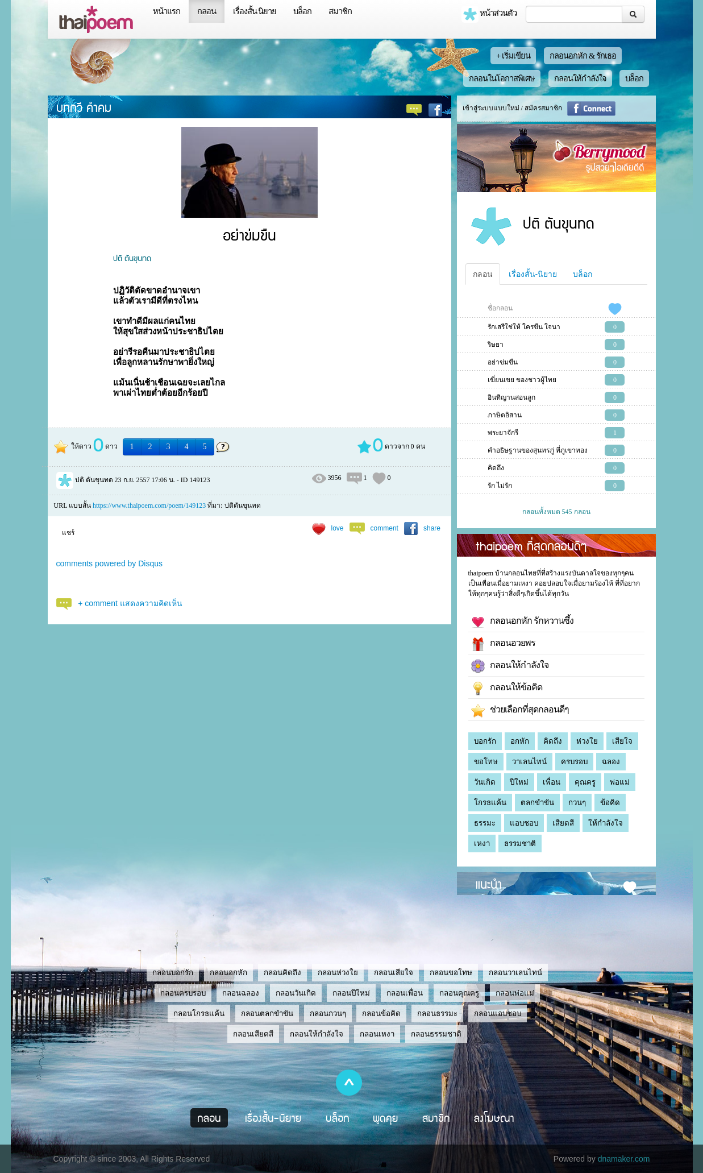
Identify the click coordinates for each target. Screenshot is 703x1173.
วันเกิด (485, 782)
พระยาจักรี (503, 433)
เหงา (482, 843)
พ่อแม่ (620, 782)
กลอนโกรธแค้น (198, 1013)
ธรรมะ (485, 823)
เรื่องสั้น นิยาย (255, 11)
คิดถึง (496, 468)
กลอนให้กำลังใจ (580, 78)
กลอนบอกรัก (172, 972)
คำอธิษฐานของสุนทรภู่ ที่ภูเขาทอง (538, 450)
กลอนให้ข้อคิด (506, 688)
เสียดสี (563, 823)
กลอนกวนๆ (328, 1013)
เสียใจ (622, 741)
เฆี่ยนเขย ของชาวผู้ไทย (522, 380)
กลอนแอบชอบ (497, 1013)
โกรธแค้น (490, 802)
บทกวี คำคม (83, 107)
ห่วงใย (587, 741)
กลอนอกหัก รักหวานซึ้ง (522, 622)
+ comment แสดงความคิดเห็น (130, 603)
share (431, 528)
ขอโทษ (486, 761)
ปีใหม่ (519, 782)
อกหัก (519, 741)
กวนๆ (577, 802)
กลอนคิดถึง (282, 972)
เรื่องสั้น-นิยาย (533, 274)
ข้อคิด (610, 802)
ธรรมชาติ (520, 843)
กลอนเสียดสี (253, 1034)
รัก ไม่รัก (500, 486)
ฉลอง (611, 761)
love (337, 528)
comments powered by (109, 563)
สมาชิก (340, 11)
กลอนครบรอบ (183, 993)
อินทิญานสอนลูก (511, 397)
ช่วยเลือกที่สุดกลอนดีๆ (520, 711)
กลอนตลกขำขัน (267, 1013)
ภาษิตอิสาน (505, 415)
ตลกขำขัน (537, 802)
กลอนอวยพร (503, 644)
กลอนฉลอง (240, 993)
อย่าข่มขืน (503, 362)
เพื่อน (551, 782)
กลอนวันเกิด (296, 993)
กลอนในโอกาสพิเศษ (502, 78)
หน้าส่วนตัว (489, 14)
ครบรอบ (574, 761)
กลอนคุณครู (459, 993)
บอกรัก (485, 741)
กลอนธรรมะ (437, 1013)
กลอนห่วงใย (338, 972)
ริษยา (496, 345)
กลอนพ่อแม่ (515, 993)
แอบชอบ (524, 823)
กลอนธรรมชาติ (436, 1034)
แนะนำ (489, 884)
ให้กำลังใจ (605, 823)
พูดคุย (385, 1118)
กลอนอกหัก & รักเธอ (583, 55)
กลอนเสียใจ (393, 972)
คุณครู (585, 782)
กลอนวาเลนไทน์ (515, 972)
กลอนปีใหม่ (351, 993)
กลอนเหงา (377, 1034)
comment (384, 528)
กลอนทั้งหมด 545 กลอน (556, 512)
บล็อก (302, 11)
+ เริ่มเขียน (513, 55)
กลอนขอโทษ (451, 972)
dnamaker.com (624, 1158)
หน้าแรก (166, 11)
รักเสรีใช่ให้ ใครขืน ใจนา (524, 327)
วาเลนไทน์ (529, 761)
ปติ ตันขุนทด (132, 258)
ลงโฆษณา (494, 1118)
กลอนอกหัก (228, 972)
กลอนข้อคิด (381, 1013)
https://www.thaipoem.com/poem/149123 (149, 505)
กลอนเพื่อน (404, 993)
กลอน (206, 11)
